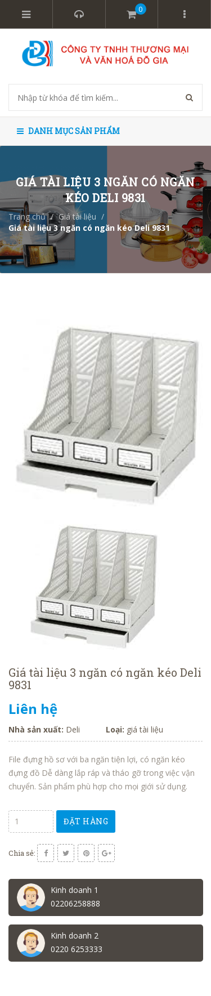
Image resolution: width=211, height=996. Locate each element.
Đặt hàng (86, 821)
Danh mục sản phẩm (68, 131)
